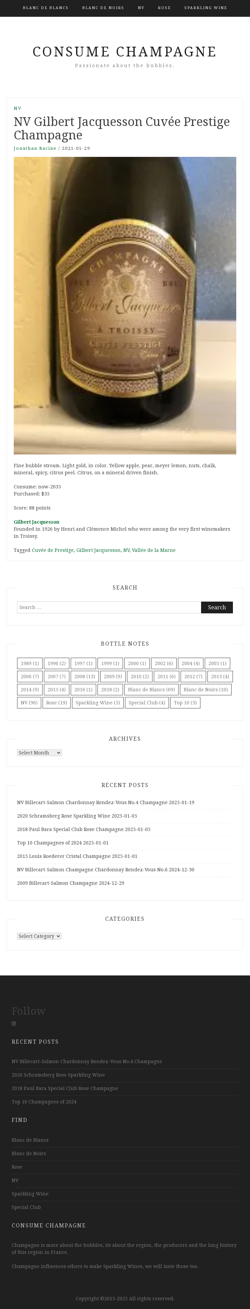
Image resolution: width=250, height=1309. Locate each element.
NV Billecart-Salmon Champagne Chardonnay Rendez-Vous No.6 (92, 869)
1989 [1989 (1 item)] (30, 663)
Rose (164, 8)
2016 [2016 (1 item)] (83, 689)
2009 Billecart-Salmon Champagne (57, 883)
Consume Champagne (125, 52)
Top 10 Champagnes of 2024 (49, 842)
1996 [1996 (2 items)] (57, 663)
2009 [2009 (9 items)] (113, 676)
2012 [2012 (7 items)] (193, 676)
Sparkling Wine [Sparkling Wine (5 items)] (98, 702)
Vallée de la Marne (154, 550)
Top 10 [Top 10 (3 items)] (185, 702)
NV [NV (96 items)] (29, 702)
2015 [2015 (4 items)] (57, 689)
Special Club (26, 1207)
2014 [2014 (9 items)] (30, 689)
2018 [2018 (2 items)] (110, 689)
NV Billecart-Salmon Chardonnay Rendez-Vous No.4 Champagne (92, 802)
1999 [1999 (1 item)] (110, 663)
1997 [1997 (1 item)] (83, 663)
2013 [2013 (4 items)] (220, 676)
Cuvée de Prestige (53, 550)
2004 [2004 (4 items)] (191, 663)
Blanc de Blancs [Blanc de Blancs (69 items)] (151, 689)
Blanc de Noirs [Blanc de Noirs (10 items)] (206, 689)
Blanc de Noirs (103, 8)
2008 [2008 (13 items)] (84, 676)
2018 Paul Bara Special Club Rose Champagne (70, 829)
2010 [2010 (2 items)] (140, 676)
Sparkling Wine (205, 8)
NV (141, 8)
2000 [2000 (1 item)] (137, 663)
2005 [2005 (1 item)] (217, 663)
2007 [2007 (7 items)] (57, 676)
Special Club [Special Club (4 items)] (147, 702)
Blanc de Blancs (46, 8)
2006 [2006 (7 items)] (30, 676)
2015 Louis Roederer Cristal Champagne (64, 856)
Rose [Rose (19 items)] (56, 702)
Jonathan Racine (35, 148)
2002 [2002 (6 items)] (164, 663)
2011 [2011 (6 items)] (167, 676)
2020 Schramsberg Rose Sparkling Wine (63, 816)
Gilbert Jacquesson (36, 522)
